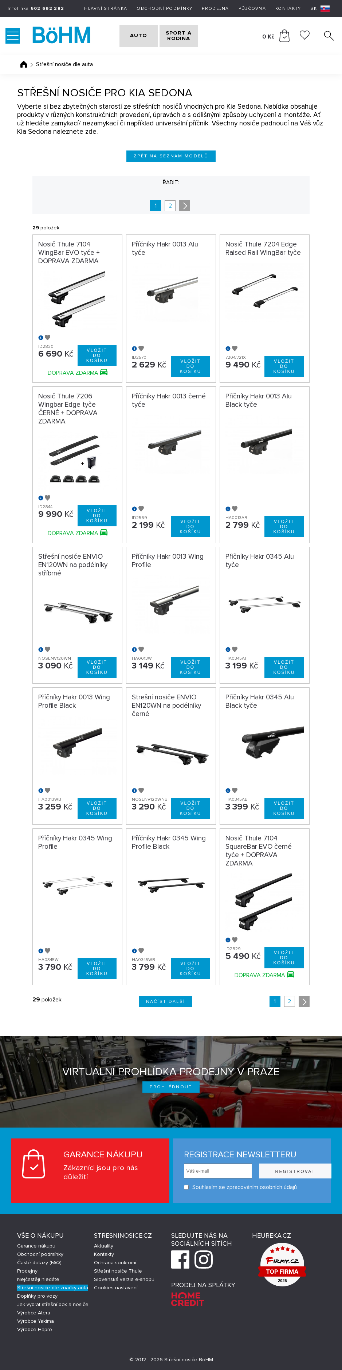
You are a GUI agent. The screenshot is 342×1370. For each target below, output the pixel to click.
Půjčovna (252, 8)
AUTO (134, 36)
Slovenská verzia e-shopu (124, 1279)
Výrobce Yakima (35, 1321)
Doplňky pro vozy (37, 1296)
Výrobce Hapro (34, 1329)
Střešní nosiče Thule (118, 1271)
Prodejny (27, 1271)
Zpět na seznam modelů (171, 156)
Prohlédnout (171, 1087)
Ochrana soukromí (115, 1262)
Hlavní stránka (105, 8)
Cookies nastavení (116, 1288)
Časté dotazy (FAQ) (39, 1262)
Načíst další (165, 1001)
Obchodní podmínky (164, 8)
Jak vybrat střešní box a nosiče (53, 1304)
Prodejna (215, 8)
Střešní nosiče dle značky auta (52, 1288)
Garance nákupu (36, 1246)
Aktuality (103, 1246)
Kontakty (288, 8)
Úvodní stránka (23, 64)
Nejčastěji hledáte (38, 1279)
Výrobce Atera (33, 1313)
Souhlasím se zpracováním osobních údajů (229, 1187)
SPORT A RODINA (190, 36)
